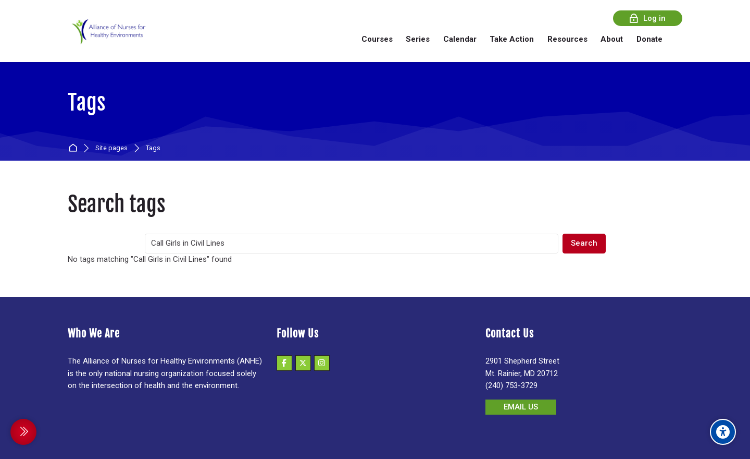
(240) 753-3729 (511, 385)
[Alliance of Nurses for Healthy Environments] (107, 39)
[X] (303, 363)
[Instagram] (322, 363)
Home (75, 148)
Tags (153, 148)
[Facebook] (284, 363)
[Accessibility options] (723, 432)
